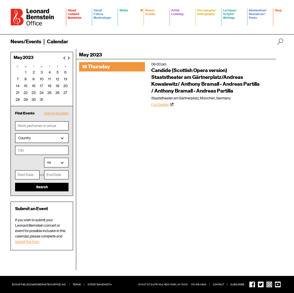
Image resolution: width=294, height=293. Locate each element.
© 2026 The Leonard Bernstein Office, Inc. (39, 284)
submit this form (27, 241)
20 (65, 86)
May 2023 (24, 57)
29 (26, 99)
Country (24, 138)
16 (34, 86)
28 (18, 99)
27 (65, 93)
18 (49, 86)
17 (41, 86)
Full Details (160, 105)
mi (49, 162)
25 (49, 93)
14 (17, 86)
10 (42, 79)
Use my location (56, 113)
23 (34, 93)
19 (57, 86)
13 (65, 79)
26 (57, 93)
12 (57, 79)
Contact (218, 284)
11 (49, 79)
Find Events (25, 113)
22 (26, 93)
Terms (77, 284)
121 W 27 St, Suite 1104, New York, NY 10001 (163, 284)
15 (25, 86)
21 (17, 93)
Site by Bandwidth (99, 284)
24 (42, 93)
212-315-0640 (198, 284)
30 (34, 99)
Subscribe (237, 284)
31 (41, 99)
